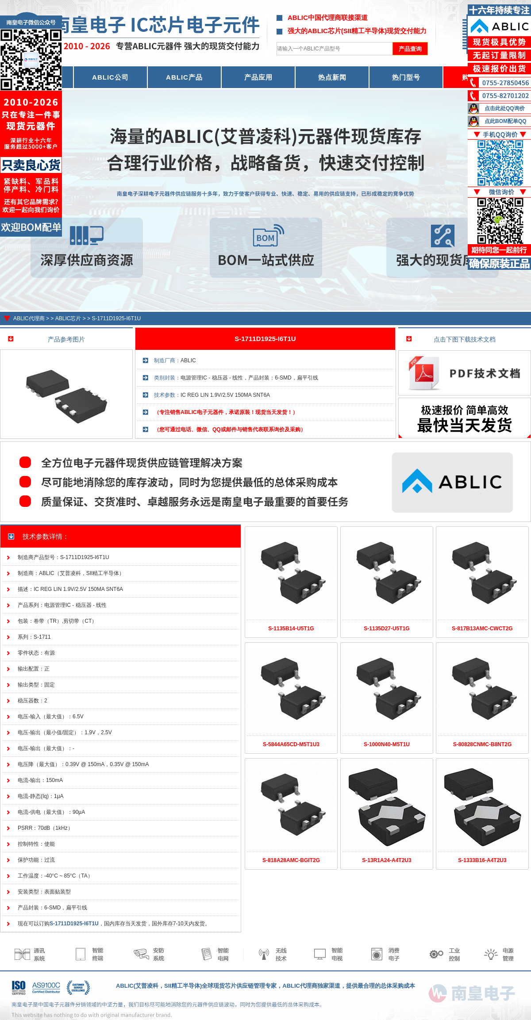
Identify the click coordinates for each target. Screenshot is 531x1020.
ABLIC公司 (110, 77)
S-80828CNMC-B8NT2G (482, 744)
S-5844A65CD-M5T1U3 (291, 744)
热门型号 (406, 77)
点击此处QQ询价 (505, 108)
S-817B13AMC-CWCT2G (482, 628)
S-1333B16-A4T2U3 (482, 860)
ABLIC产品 (184, 77)
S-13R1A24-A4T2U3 (386, 860)
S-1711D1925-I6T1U (116, 318)
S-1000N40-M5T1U (387, 744)
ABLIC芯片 (68, 318)
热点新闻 (332, 77)
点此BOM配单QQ (506, 121)
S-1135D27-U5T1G (386, 628)
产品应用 (258, 77)
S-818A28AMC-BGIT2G (291, 860)
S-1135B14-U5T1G (291, 628)
